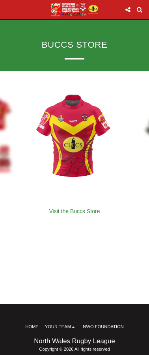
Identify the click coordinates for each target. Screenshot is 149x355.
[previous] (12, 138)
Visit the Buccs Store (74, 211)
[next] (137, 138)
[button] (8, 9)
